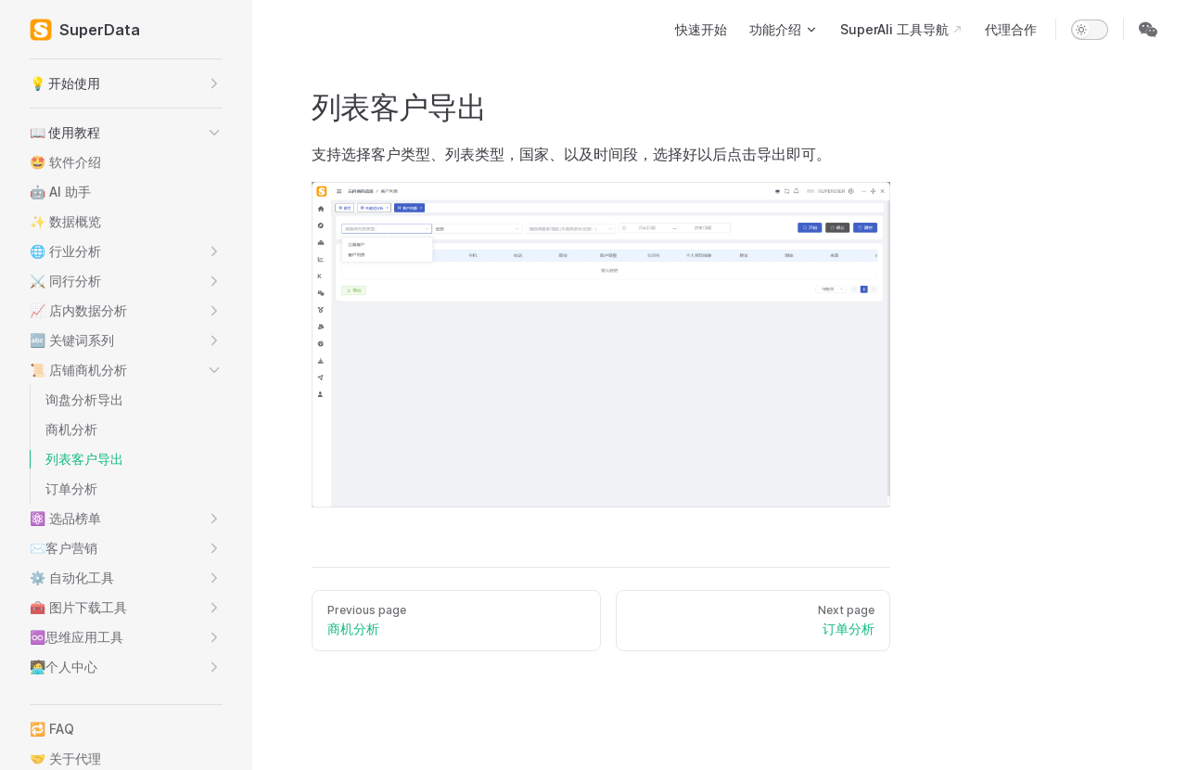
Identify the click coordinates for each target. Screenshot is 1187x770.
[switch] (1089, 29)
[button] (126, 83)
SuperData (85, 30)
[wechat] (1148, 29)
